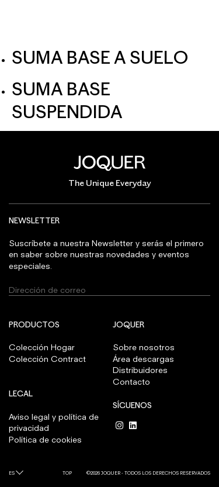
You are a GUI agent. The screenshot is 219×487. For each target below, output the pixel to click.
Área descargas (143, 359)
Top (67, 473)
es (12, 473)
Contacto (131, 381)
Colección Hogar (42, 347)
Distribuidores (140, 370)
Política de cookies (45, 439)
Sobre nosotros (144, 347)
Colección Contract (47, 359)
